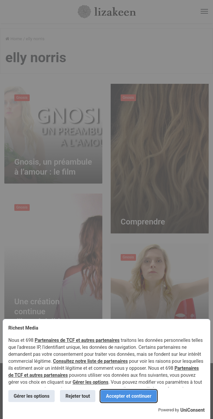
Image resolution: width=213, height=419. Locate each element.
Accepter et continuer (128, 396)
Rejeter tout (77, 396)
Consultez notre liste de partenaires (90, 361)
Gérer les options (90, 382)
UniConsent (192, 410)
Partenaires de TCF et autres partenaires (77, 340)
